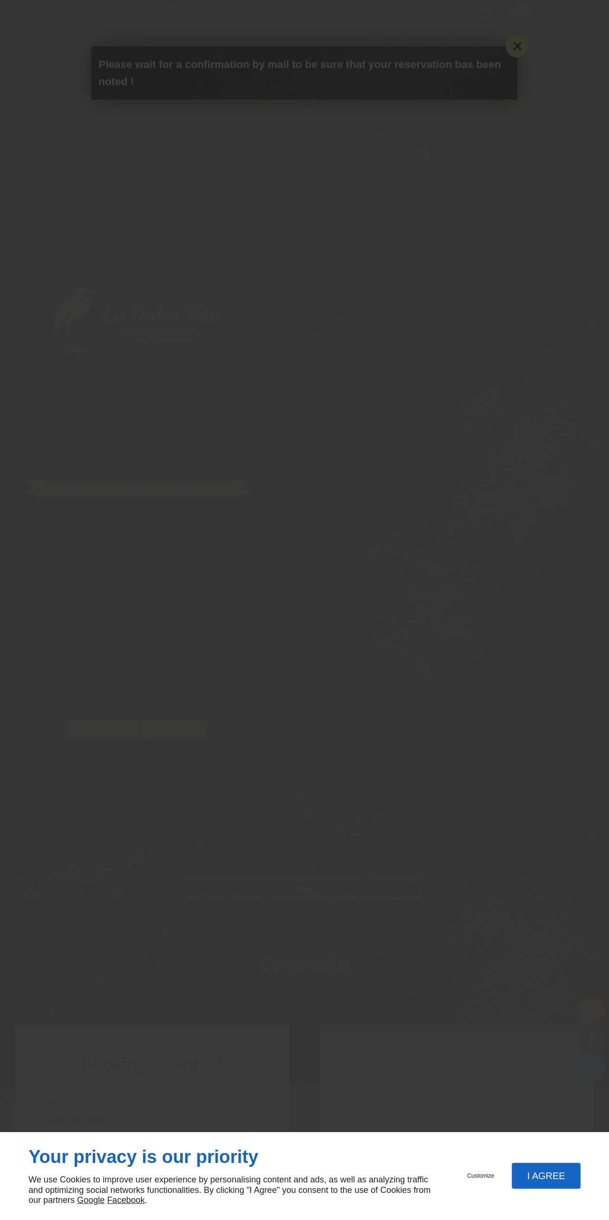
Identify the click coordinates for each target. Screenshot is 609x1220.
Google (91, 1200)
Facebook (126, 1200)
